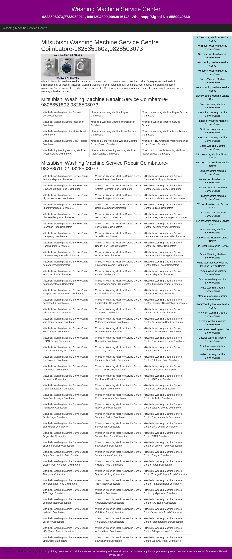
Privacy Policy (36, 551)
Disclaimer (21, 551)
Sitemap (9, 551)
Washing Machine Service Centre (25, 28)
